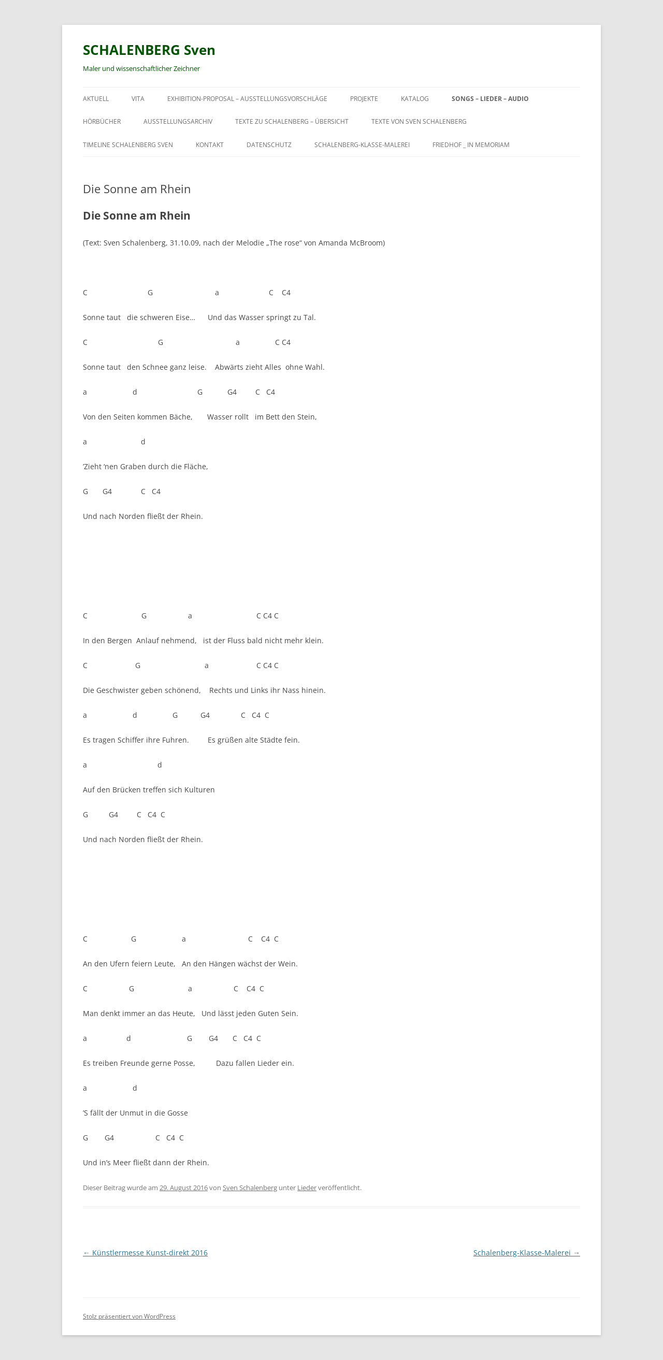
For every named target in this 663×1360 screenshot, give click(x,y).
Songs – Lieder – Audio (490, 98)
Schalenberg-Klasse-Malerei (362, 144)
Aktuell (96, 98)
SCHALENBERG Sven (149, 49)
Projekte (364, 98)
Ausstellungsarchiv (177, 121)
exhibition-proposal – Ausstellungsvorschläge (247, 98)
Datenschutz (269, 144)
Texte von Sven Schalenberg (419, 121)
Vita (138, 98)
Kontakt (210, 144)
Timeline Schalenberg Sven (128, 144)
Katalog (415, 98)
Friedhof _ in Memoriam (471, 144)
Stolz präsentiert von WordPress (129, 1316)
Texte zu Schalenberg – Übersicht (292, 121)
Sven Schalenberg (250, 1187)
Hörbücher (102, 121)
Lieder (306, 1187)
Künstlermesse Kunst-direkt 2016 (145, 1252)
